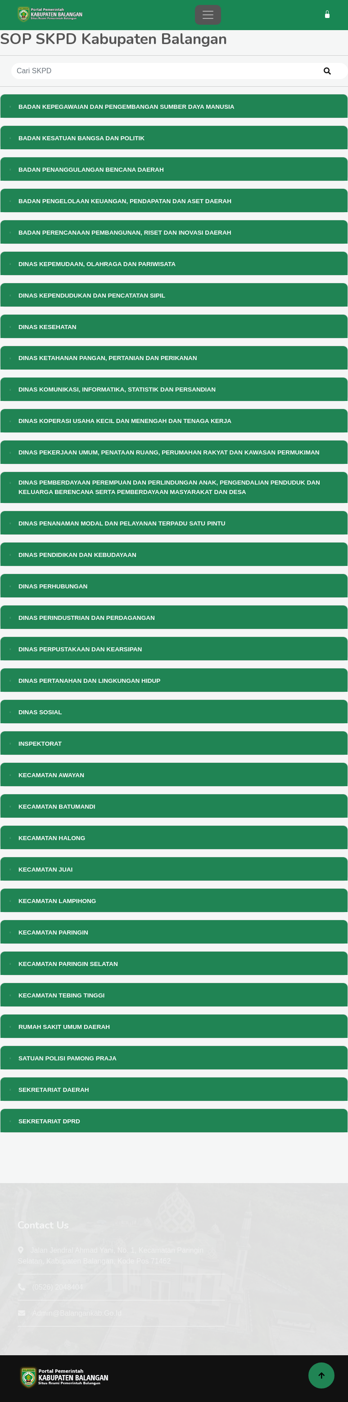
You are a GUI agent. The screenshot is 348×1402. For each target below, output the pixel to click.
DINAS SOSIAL (40, 712)
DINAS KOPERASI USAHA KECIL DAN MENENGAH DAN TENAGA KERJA (124, 421)
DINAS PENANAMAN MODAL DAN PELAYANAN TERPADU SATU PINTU (122, 523)
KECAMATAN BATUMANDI (56, 806)
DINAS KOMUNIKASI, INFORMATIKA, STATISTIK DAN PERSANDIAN (117, 389)
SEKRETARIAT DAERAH (53, 1089)
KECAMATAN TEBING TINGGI (61, 995)
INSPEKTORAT (40, 743)
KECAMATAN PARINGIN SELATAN (68, 964)
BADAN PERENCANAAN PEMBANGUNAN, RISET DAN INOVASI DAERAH (124, 232)
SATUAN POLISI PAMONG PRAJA (67, 1058)
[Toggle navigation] (208, 15)
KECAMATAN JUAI (45, 869)
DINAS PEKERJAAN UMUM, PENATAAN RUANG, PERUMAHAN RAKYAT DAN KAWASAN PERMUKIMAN (169, 452)
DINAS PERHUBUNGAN (52, 586)
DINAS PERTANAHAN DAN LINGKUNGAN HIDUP (89, 680)
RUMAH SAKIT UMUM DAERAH (64, 1027)
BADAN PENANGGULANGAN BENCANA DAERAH (91, 169)
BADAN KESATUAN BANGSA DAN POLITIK (81, 138)
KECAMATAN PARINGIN (53, 932)
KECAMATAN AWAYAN (51, 775)
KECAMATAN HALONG (51, 838)
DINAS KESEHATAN (47, 327)
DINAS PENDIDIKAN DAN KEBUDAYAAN (77, 555)
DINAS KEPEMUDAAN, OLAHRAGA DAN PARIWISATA (97, 264)
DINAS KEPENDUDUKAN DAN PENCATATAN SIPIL (91, 295)
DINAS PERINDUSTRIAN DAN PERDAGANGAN (86, 617)
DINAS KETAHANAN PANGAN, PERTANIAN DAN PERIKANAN (107, 358)
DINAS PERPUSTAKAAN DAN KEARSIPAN (80, 649)
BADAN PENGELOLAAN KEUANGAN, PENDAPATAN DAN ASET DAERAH (124, 201)
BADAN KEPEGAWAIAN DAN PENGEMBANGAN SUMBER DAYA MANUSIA (126, 106)
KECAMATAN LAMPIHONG (57, 901)
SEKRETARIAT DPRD (49, 1121)
